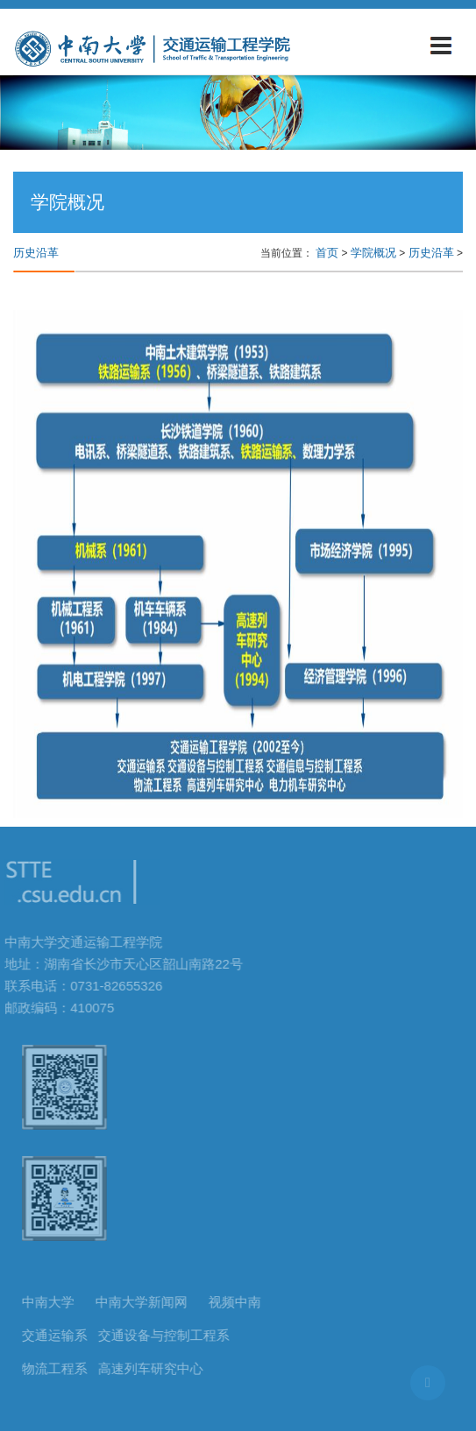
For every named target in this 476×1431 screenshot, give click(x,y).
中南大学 (51, 1301)
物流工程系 (57, 1368)
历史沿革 (431, 252)
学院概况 (373, 252)
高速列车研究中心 (153, 1368)
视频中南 (237, 1301)
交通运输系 (57, 1335)
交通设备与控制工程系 (166, 1335)
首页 (327, 252)
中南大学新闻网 (144, 1301)
